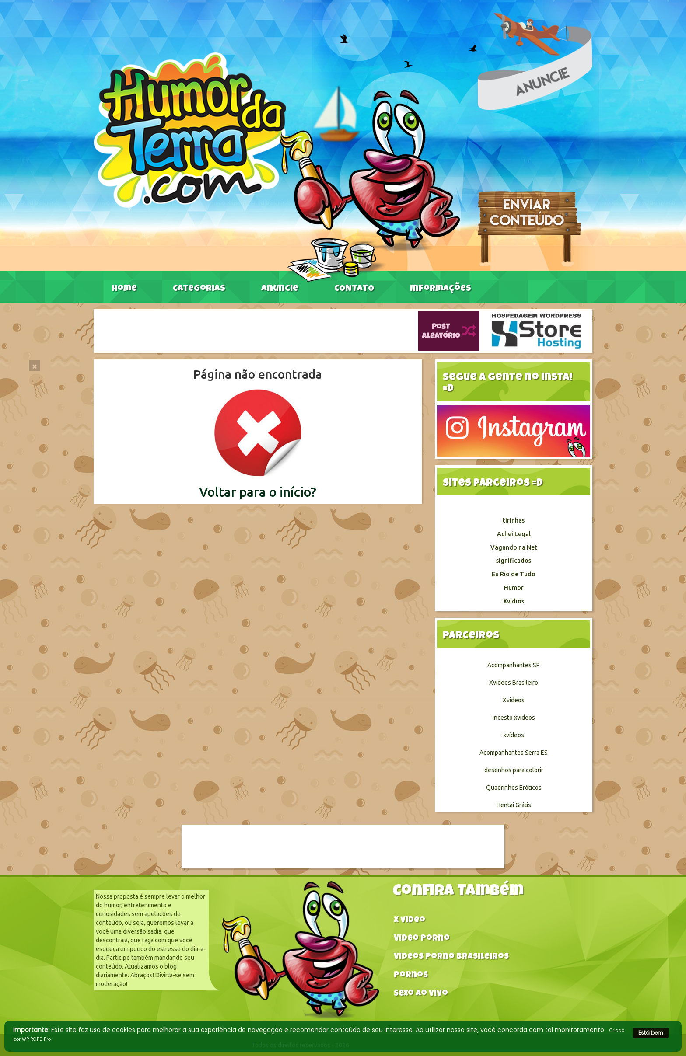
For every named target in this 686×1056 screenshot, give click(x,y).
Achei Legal (514, 533)
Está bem (650, 1032)
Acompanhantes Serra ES (514, 752)
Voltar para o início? (257, 491)
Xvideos (514, 700)
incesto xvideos (514, 717)
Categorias (199, 289)
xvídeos (513, 735)
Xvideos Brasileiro (513, 682)
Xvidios (513, 601)
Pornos (411, 976)
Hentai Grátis (514, 805)
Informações (440, 289)
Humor (514, 587)
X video (409, 921)
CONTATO (354, 289)
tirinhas (514, 520)
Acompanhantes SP (513, 665)
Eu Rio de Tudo (514, 574)
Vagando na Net (513, 547)
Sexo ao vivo (421, 994)
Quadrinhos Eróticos (514, 787)
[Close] (34, 365)
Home (124, 289)
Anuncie (279, 289)
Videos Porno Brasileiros (451, 957)
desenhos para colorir (513, 770)
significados (513, 560)
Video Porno (422, 939)
